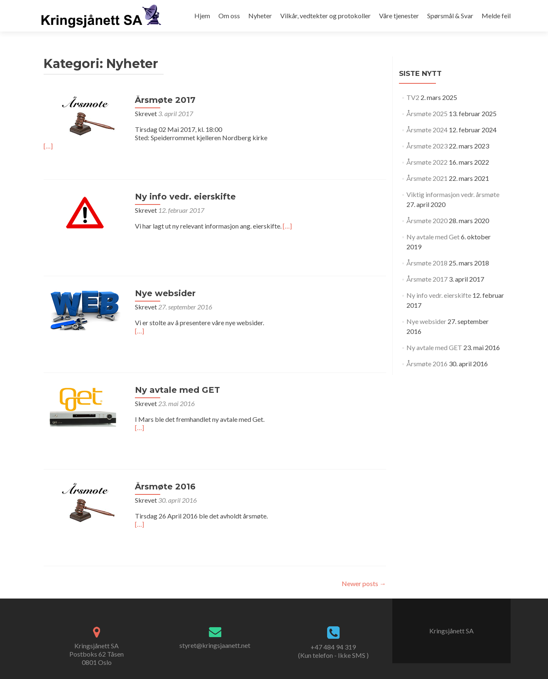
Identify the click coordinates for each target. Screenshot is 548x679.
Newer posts (364, 583)
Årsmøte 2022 (427, 162)
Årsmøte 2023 (427, 146)
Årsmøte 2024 (427, 130)
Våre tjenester (399, 15)
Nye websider (165, 293)
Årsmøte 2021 (427, 178)
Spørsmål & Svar (450, 15)
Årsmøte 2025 (427, 113)
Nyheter (260, 15)
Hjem (202, 15)
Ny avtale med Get (433, 237)
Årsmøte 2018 (427, 263)
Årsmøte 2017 (165, 100)
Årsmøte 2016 (165, 487)
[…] (48, 146)
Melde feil (496, 15)
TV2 (412, 97)
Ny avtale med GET (177, 390)
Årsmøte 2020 (427, 220)
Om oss (229, 15)
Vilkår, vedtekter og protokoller (325, 15)
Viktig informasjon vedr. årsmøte (452, 194)
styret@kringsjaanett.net (214, 645)
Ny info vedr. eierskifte (185, 197)
